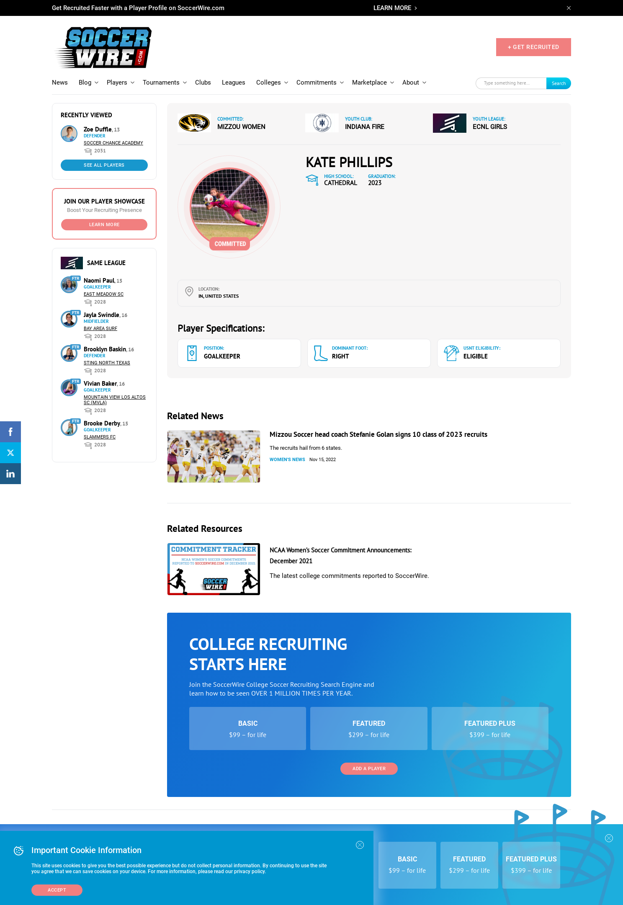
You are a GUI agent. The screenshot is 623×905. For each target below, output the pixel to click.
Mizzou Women (241, 127)
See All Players (104, 165)
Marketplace (369, 82)
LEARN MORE (392, 8)
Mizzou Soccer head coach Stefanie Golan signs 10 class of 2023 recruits (378, 434)
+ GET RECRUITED (533, 47)
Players (117, 82)
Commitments (316, 82)
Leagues (233, 82)
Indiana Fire (364, 127)
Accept (57, 890)
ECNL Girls (490, 127)
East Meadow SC (104, 294)
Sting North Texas (107, 363)
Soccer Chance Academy (113, 143)
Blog (85, 82)
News (60, 82)
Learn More (104, 224)
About (410, 82)
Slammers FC (100, 437)
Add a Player (369, 768)
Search (559, 83)
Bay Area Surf (100, 328)
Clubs (203, 82)
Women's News (287, 459)
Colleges (268, 82)
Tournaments (161, 82)
